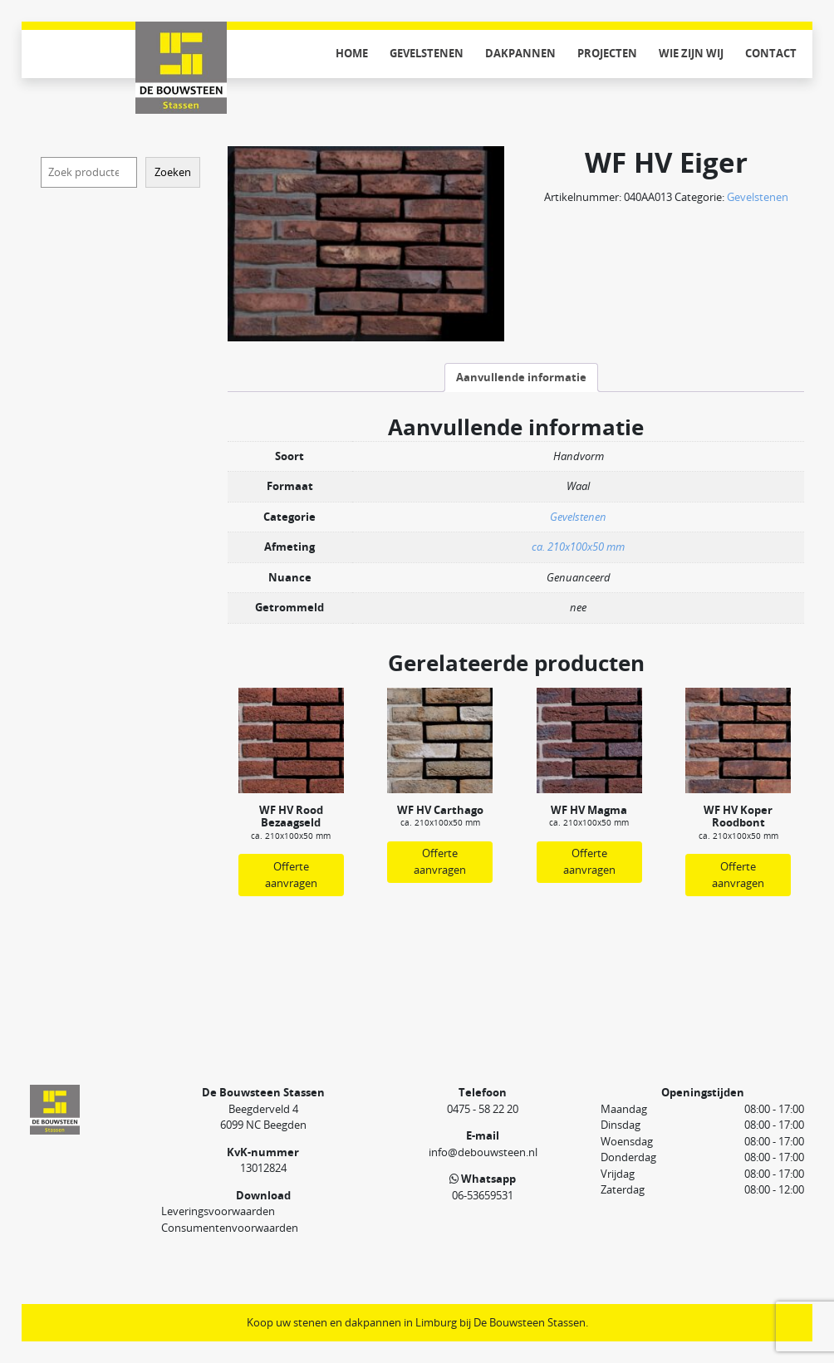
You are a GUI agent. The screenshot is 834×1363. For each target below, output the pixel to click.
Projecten (607, 53)
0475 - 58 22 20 (482, 1108)
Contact (771, 53)
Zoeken (173, 171)
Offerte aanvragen (291, 874)
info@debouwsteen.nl (483, 1152)
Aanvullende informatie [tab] (521, 377)
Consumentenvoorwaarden (229, 1227)
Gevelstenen (427, 53)
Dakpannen (520, 53)
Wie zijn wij (691, 53)
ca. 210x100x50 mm (578, 546)
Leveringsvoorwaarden (218, 1211)
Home (352, 53)
